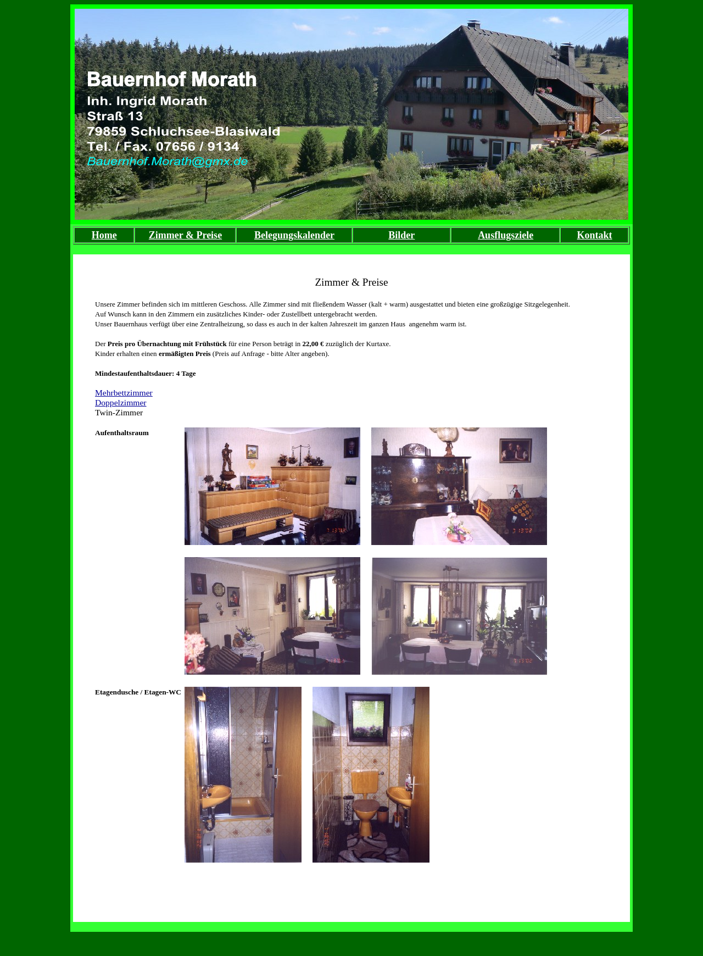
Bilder (401, 235)
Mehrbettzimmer (124, 392)
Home (104, 235)
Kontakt (594, 235)
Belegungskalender (294, 235)
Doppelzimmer (121, 402)
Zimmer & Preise (185, 235)
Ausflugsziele (505, 235)
